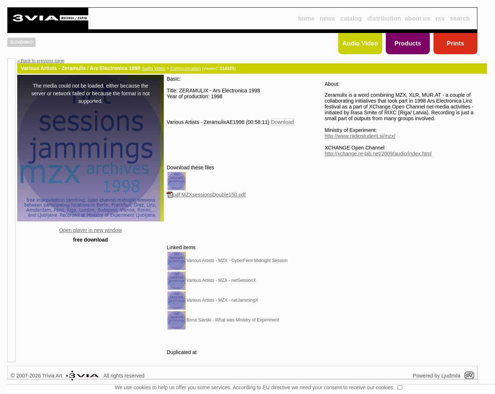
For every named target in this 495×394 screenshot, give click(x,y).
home (306, 18)
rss (439, 18)
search (460, 18)
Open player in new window (90, 230)
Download (282, 122)
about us (418, 18)
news (327, 18)
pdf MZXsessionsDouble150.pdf (206, 195)
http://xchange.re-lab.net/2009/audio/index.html (378, 154)
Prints (455, 43)
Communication (185, 68)
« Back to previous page (40, 60)
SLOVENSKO (21, 42)
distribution (384, 18)
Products (408, 43)
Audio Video (360, 43)
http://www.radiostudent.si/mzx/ (360, 136)
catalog (351, 18)
